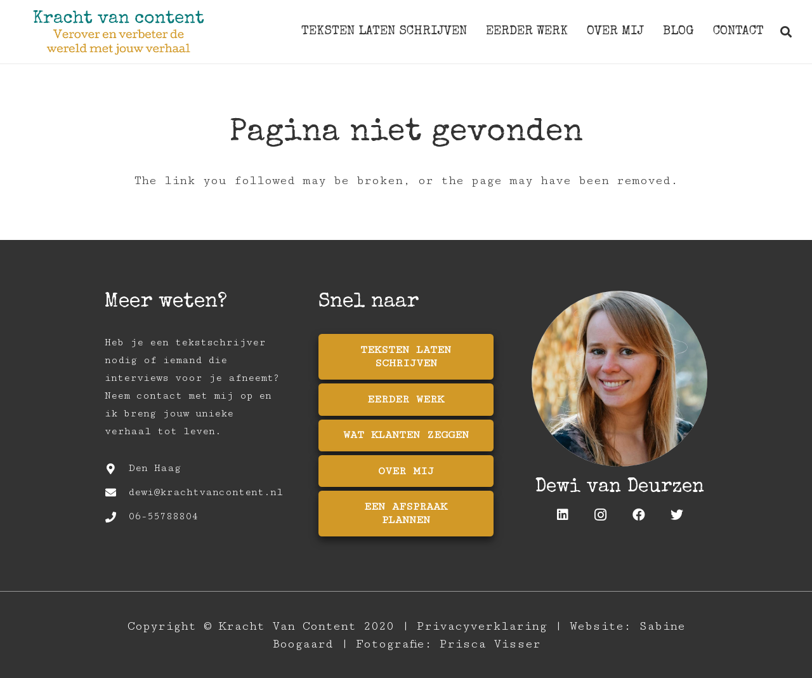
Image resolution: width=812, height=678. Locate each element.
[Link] (118, 31)
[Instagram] (601, 515)
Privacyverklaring (482, 626)
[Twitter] (677, 515)
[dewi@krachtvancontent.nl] (116, 493)
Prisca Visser (490, 644)
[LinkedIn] (563, 515)
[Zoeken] (786, 32)
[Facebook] (639, 515)
